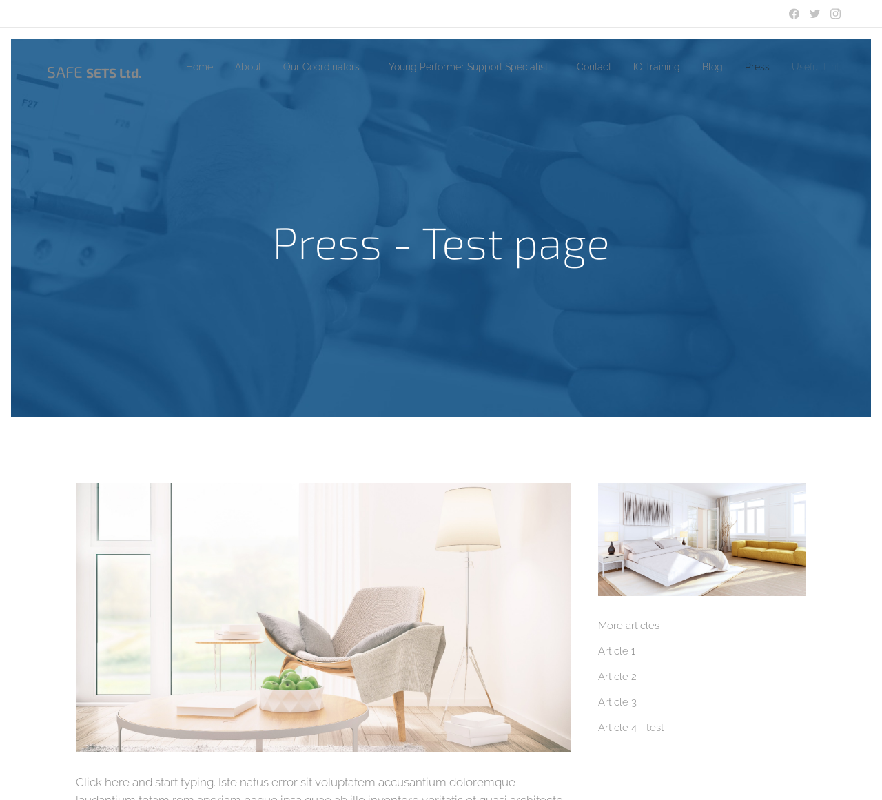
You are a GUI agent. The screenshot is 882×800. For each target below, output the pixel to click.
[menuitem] (204, 67)
